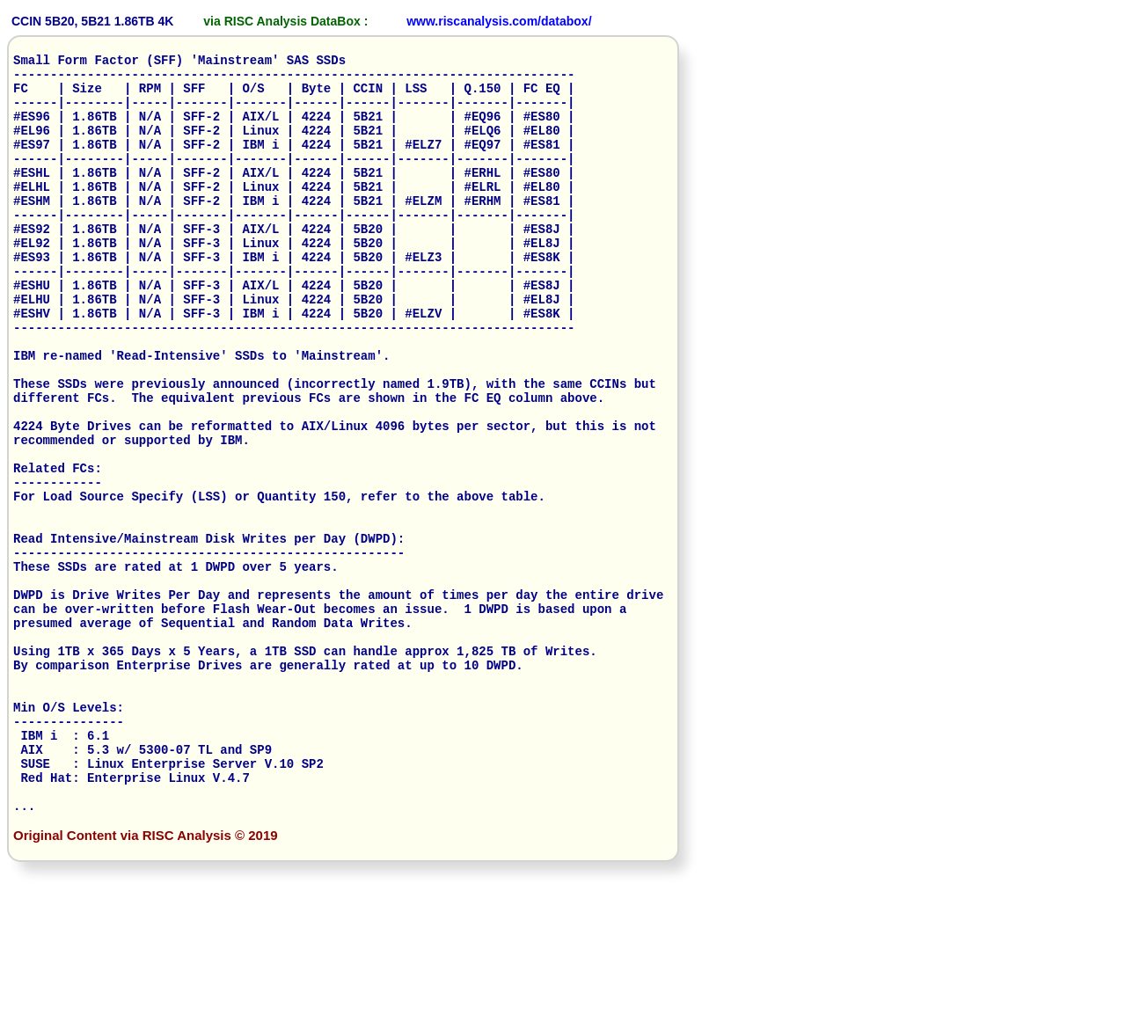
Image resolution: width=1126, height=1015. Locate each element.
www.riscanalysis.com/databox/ (498, 21)
